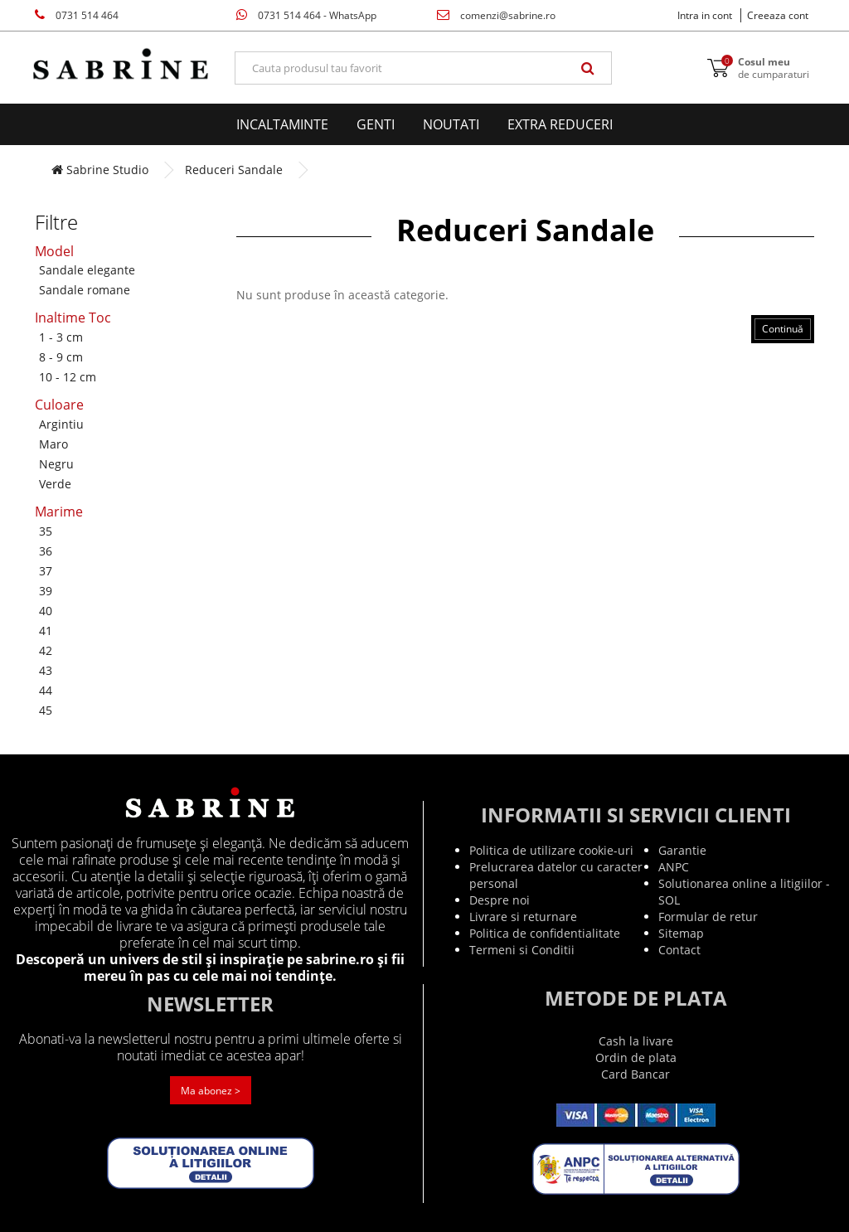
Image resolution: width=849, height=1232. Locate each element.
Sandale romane (84, 290)
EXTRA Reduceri (560, 124)
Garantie (682, 850)
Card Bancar (635, 1074)
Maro (53, 444)
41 (45, 630)
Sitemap (681, 933)
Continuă (782, 329)
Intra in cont (704, 15)
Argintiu (61, 424)
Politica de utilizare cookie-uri (551, 850)
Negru (56, 464)
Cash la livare (636, 1041)
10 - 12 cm (67, 377)
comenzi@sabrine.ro (496, 15)
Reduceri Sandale (234, 169)
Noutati (451, 124)
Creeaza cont (777, 15)
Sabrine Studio (99, 169)
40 (45, 610)
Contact (679, 950)
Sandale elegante (87, 270)
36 (45, 551)
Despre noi (499, 900)
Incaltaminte (282, 124)
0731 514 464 (77, 15)
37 (45, 571)
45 (45, 710)
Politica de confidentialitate (544, 933)
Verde (55, 484)
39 (45, 591)
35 (45, 531)
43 (45, 670)
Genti (376, 124)
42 (45, 650)
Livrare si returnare (523, 916)
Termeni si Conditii (522, 950)
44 (45, 690)
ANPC (673, 867)
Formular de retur (708, 916)
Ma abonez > (210, 1091)
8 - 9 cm (61, 357)
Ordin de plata (636, 1057)
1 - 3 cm (61, 337)
